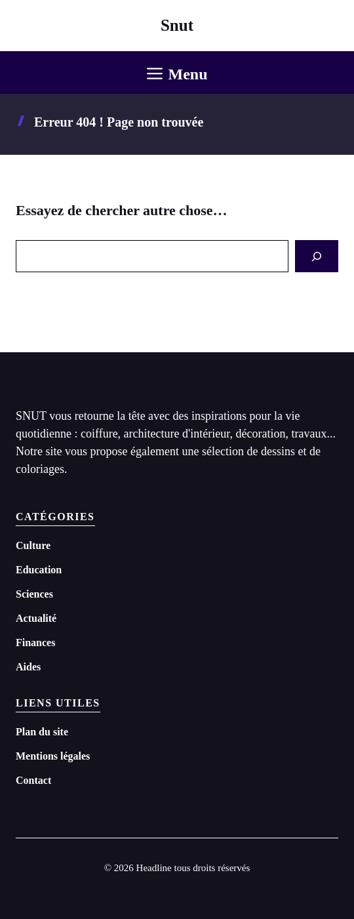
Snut (177, 25)
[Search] (316, 256)
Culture (33, 545)
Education (39, 569)
